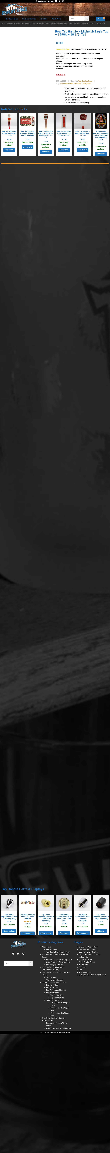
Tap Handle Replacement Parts (57, 952)
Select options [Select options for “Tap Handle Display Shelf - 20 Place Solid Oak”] (27, 933)
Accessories (46, 947)
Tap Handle (86, 84)
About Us (43, 19)
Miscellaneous (51, 949)
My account (83, 965)
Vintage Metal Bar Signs (55, 1000)
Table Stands (51, 977)
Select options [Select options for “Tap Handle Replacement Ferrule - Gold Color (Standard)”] (45, 933)
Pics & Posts (56, 19)
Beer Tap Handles (38, 23)
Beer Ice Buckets (52, 985)
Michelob (77, 84)
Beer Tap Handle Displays (88, 952)
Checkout (82, 967)
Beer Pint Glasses (52, 988)
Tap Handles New (57, 995)
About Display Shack (87, 962)
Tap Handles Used (52, 23)
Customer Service (29, 19)
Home (3, 23)
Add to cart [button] (9, 150)
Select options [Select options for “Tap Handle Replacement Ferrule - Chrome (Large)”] (9, 931)
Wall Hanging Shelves (54, 965)
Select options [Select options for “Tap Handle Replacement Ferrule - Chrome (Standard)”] (82, 933)
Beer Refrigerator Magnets (56, 990)
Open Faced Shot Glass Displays (58, 1028)
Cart (80, 970)
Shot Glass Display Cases (88, 947)
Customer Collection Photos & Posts (92, 975)
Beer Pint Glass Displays (88, 949)
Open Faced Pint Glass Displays (58, 962)
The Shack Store (11, 19)
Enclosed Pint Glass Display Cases (59, 960)
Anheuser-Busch (66, 84)
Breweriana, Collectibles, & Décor (18, 23)
